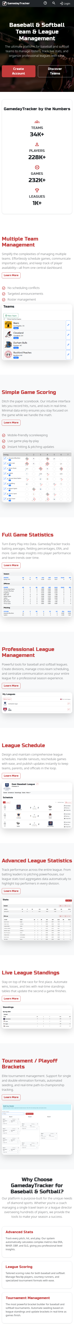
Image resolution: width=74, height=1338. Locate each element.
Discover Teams (55, 71)
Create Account (18, 71)
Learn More (11, 275)
